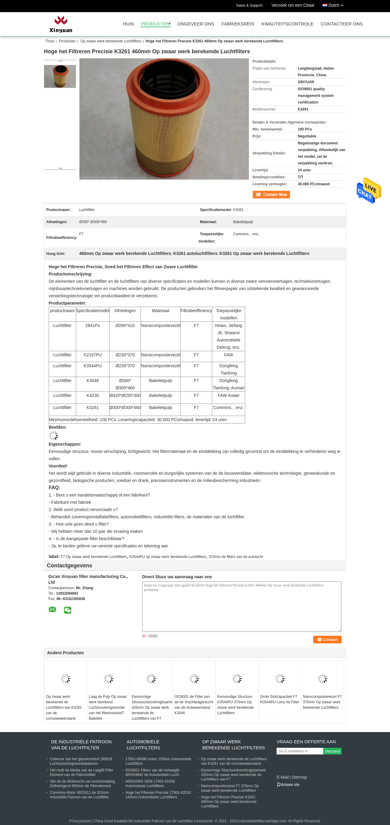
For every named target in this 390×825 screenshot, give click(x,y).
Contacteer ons (342, 24)
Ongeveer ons (195, 24)
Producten (155, 24)
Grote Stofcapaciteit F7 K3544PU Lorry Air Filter (279, 699)
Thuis (49, 41)
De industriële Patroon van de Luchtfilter (81, 744)
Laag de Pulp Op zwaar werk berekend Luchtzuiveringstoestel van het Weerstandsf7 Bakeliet (108, 708)
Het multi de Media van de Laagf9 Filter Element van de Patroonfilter (81, 772)
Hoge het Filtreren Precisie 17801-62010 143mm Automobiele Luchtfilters (158, 794)
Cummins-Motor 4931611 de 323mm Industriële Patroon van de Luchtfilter (79, 794)
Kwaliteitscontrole (288, 24)
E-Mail (283, 777)
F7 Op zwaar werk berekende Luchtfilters (94, 557)
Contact (258, 194)
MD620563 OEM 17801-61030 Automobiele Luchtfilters (150, 783)
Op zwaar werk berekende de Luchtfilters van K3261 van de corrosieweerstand (64, 708)
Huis (128, 24)
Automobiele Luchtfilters (143, 744)
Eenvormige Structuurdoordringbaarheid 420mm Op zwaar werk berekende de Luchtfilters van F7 (152, 708)
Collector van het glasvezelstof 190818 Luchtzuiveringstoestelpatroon (81, 761)
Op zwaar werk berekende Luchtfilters (110, 41)
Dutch (337, 4)
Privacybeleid (79, 821)
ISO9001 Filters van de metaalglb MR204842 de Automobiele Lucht (152, 772)
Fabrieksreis (238, 24)
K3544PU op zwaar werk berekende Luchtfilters (167, 557)
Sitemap (299, 777)
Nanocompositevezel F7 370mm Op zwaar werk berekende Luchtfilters (322, 702)
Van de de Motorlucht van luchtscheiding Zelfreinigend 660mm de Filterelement (82, 783)
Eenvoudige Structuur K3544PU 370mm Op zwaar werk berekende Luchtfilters (235, 705)
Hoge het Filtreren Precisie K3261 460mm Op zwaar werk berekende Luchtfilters (228, 801)
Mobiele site (288, 785)
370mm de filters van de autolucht (236, 557)
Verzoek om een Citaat (292, 5)
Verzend (332, 751)
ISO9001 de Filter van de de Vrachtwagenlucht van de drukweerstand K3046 (193, 705)
